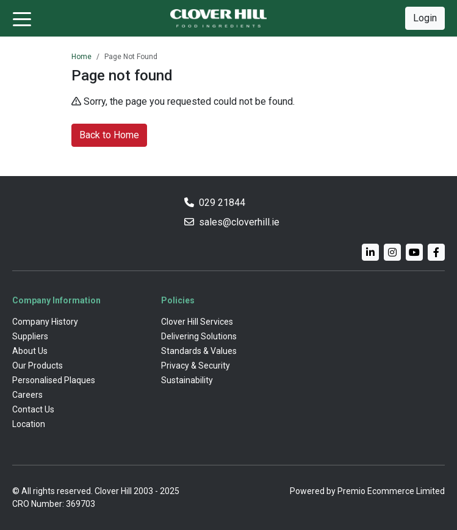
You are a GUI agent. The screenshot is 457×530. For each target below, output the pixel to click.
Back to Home (109, 135)
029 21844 (222, 202)
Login (425, 18)
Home (81, 56)
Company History (45, 322)
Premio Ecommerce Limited (391, 491)
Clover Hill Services (197, 322)
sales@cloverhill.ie (239, 222)
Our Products (37, 365)
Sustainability (187, 380)
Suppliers (30, 336)
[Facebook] (436, 252)
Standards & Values (199, 351)
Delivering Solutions (199, 336)
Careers (27, 395)
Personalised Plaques (53, 380)
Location (28, 424)
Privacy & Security (195, 365)
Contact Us (33, 409)
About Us (30, 351)
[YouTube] (414, 252)
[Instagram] (392, 252)
